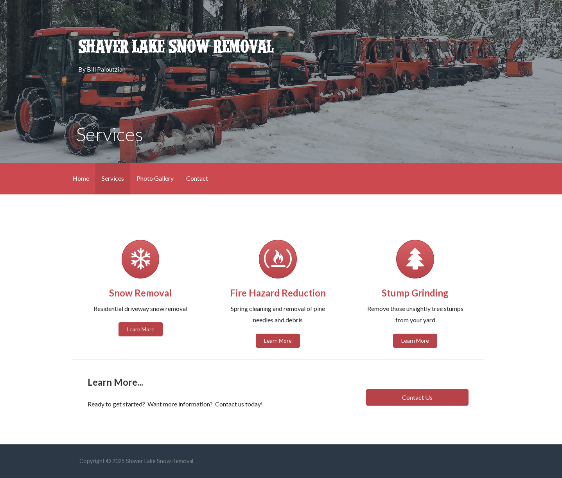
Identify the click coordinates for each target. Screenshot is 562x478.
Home (80, 178)
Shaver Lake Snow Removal (175, 47)
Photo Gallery (155, 178)
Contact (197, 178)
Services (113, 178)
